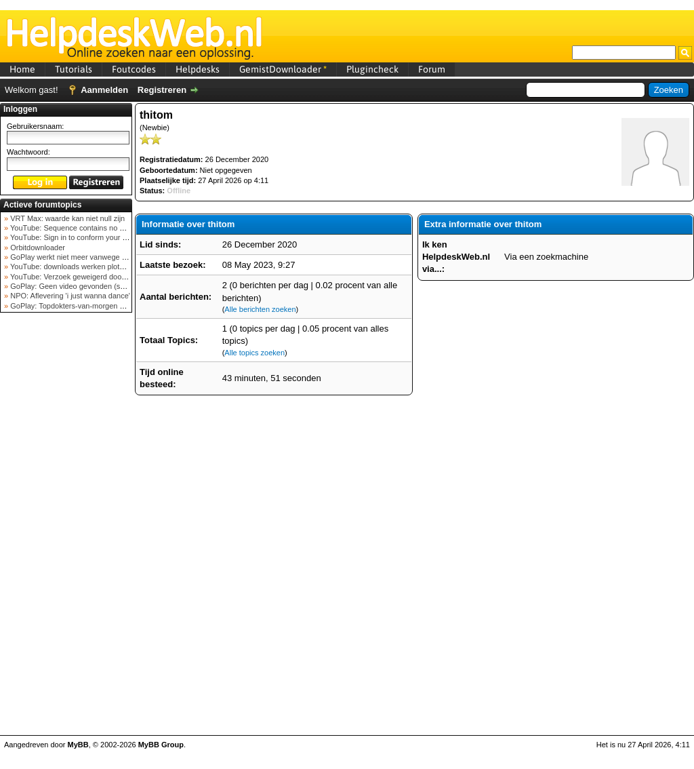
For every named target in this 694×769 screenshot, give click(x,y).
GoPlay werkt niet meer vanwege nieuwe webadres (94, 257)
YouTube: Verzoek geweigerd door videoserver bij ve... (99, 277)
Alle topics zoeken (254, 353)
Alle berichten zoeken (259, 309)
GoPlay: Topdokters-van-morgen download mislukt (92, 306)
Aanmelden (104, 90)
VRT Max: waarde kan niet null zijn (66, 218)
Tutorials (73, 69)
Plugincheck (372, 69)
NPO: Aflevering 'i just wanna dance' (69, 296)
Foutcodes (134, 69)
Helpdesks (198, 69)
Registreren (162, 90)
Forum (431, 69)
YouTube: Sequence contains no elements (79, 228)
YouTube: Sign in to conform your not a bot (79, 237)
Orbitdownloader (36, 247)
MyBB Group (161, 745)
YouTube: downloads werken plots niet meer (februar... (99, 266)
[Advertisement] (66, 531)
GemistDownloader (283, 69)
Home (22, 69)
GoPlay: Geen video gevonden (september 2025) (90, 286)
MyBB (78, 745)
